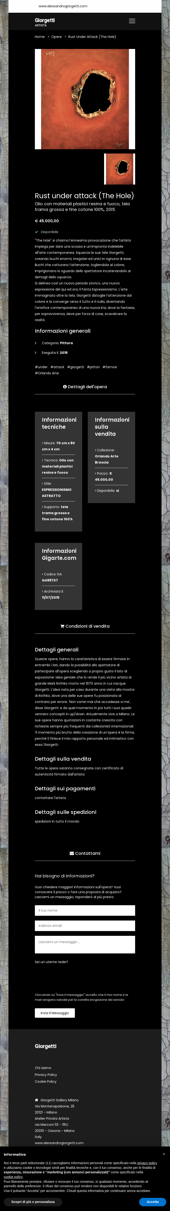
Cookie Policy (46, 1081)
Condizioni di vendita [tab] (84, 626)
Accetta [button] (153, 1202)
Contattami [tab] (85, 853)
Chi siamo (43, 1068)
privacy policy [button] (147, 1163)
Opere (56, 37)
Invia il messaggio (55, 1013)
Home (40, 37)
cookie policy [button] (13, 1177)
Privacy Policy (46, 1075)
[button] (164, 1154)
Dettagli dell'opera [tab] (85, 386)
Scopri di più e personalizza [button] (33, 1202)
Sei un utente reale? (51, 962)
